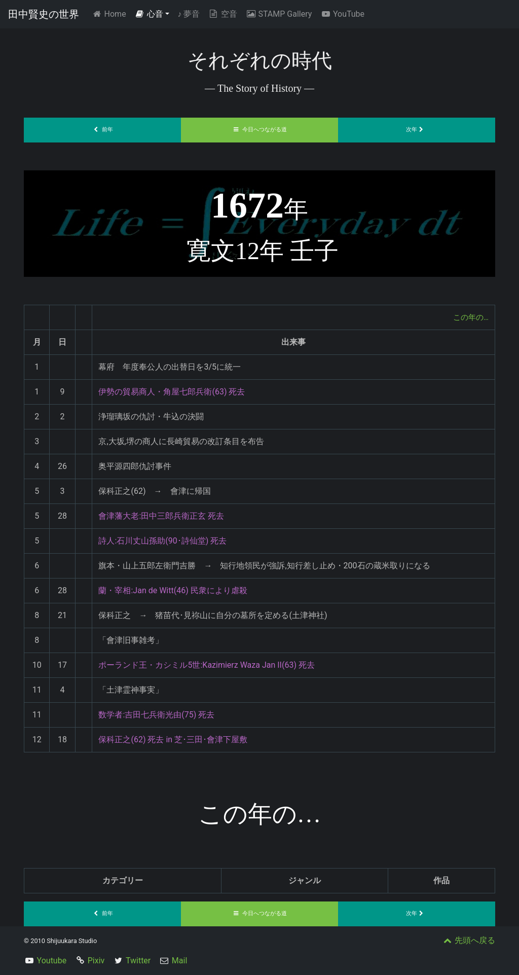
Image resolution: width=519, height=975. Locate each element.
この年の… (470, 317)
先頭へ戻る (468, 940)
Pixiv (96, 960)
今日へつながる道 (259, 129)
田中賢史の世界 (43, 14)
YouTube (342, 14)
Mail (179, 960)
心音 (149, 14)
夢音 (188, 14)
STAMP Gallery (278, 14)
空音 (222, 14)
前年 (102, 129)
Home (110, 13)
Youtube (52, 960)
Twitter (138, 960)
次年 (416, 129)
